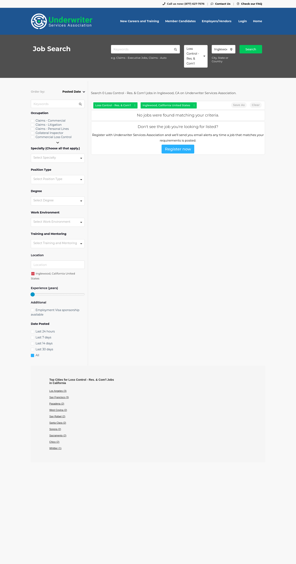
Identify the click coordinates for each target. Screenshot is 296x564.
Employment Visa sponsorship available (55, 312)
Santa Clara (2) (57, 422)
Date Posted (40, 324)
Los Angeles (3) (57, 391)
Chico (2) (54, 442)
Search (250, 49)
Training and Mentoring (48, 234)
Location (37, 255)
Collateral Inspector (49, 133)
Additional (38, 302)
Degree (36, 191)
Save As (239, 105)
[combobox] (196, 56)
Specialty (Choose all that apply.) (55, 148)
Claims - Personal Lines (52, 129)
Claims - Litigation (49, 125)
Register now (178, 149)
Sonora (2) (55, 429)
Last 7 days (43, 337)
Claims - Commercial (51, 120)
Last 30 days (44, 349)
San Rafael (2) (57, 416)
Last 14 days (44, 343)
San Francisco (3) (59, 397)
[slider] (32, 294)
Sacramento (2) (57, 435)
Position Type (41, 170)
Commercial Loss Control (54, 137)
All (37, 355)
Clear (256, 105)
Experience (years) (44, 288)
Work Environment (45, 212)
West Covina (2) (58, 410)
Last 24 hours (45, 331)
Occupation (39, 113)
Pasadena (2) (56, 403)
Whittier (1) (55, 448)
